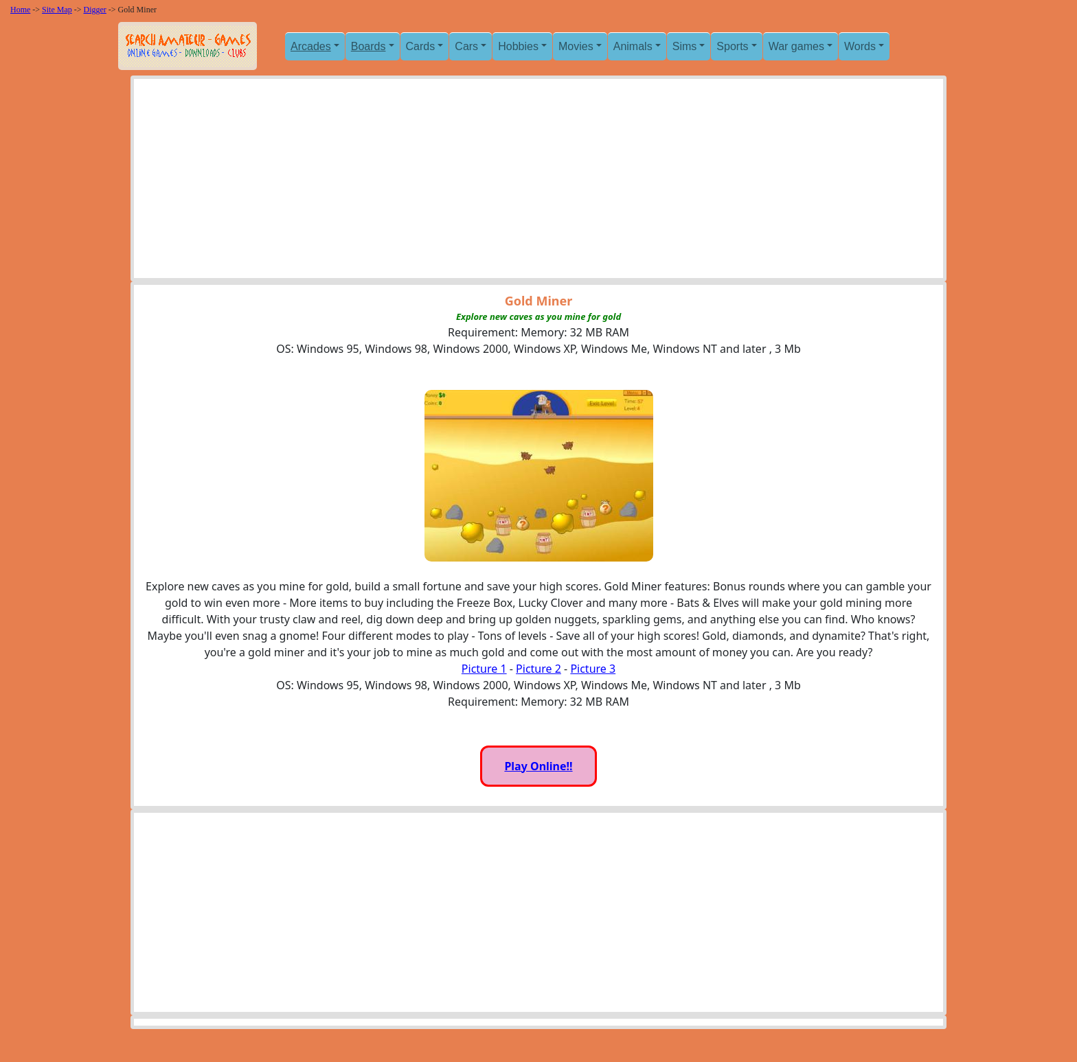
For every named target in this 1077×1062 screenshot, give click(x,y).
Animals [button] (633, 46)
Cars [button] (466, 46)
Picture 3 (592, 668)
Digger (95, 9)
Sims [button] (684, 46)
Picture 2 (538, 668)
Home (20, 9)
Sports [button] (732, 46)
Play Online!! (538, 766)
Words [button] (860, 46)
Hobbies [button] (518, 46)
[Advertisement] (538, 182)
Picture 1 (484, 668)
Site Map (57, 9)
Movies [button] (575, 46)
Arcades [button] (311, 46)
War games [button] (796, 46)
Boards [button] (368, 46)
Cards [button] (420, 46)
